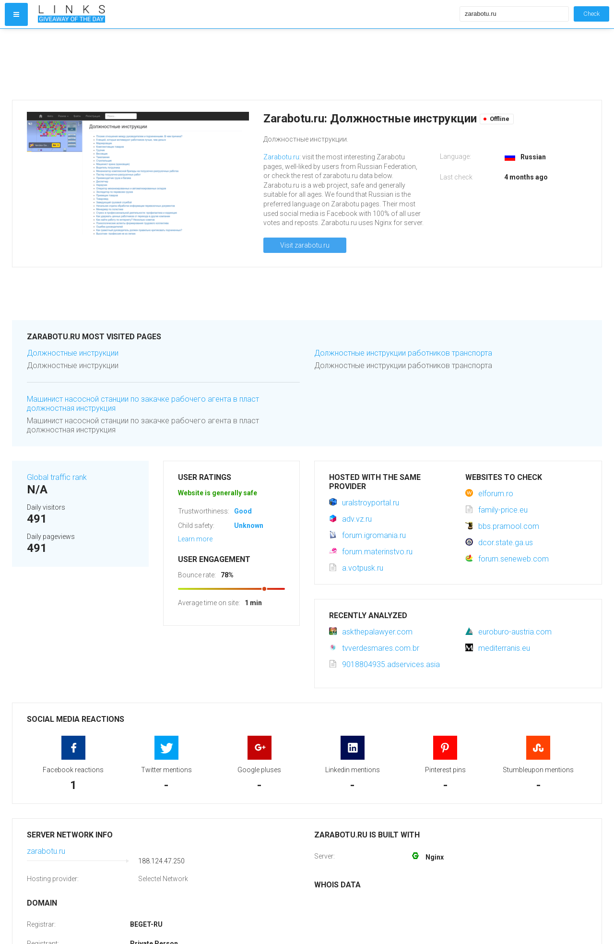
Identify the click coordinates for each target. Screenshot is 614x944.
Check (591, 13)
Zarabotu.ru (281, 157)
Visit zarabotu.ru (305, 245)
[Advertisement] (246, 64)
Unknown (248, 525)
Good (243, 511)
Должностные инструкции (72, 353)
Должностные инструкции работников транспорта (403, 353)
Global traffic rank (57, 477)
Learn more (195, 539)
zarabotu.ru (46, 851)
